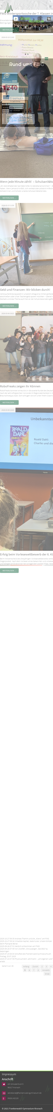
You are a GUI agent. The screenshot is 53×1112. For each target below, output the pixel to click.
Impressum (9, 1074)
